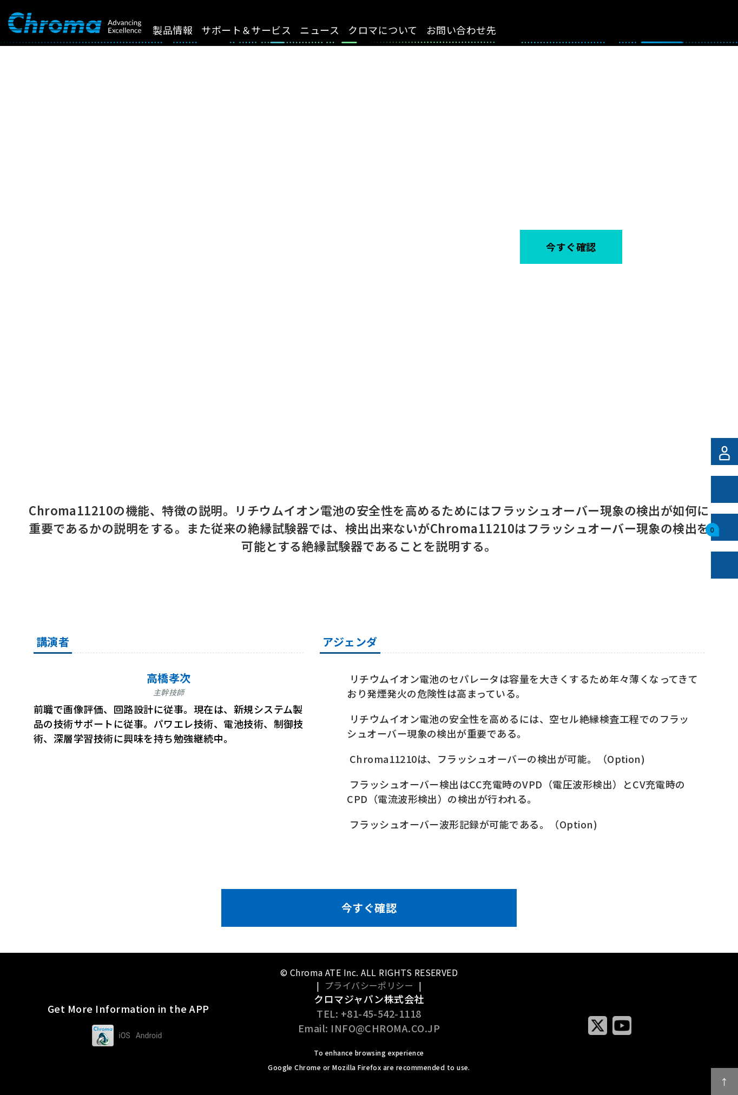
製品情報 (182, 30)
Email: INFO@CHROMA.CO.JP (369, 1028)
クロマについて (392, 30)
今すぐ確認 (571, 247)
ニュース (329, 30)
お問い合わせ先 (470, 30)
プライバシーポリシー (369, 985)
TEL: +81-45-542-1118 (369, 1013)
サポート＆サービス (255, 30)
